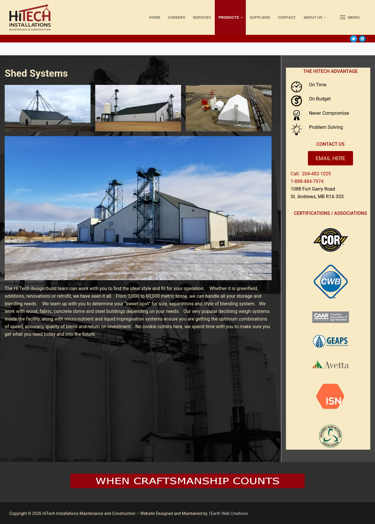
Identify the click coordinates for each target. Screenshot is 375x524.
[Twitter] (353, 38)
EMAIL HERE (330, 158)
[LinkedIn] (362, 38)
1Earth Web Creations (228, 513)
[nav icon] (350, 17)
